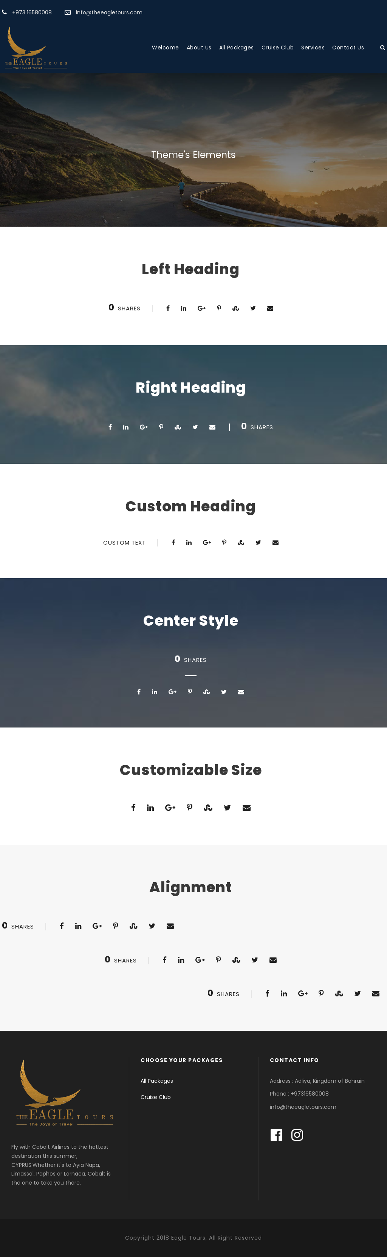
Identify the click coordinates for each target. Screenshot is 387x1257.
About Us (199, 47)
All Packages (236, 47)
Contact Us (348, 47)
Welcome (165, 47)
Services (313, 47)
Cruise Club (278, 47)
